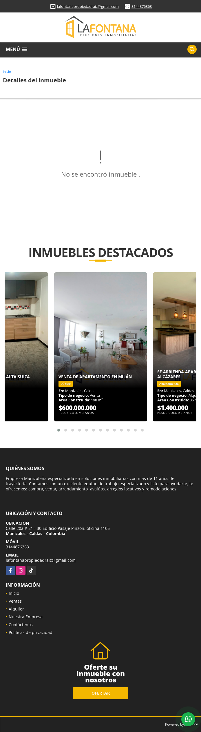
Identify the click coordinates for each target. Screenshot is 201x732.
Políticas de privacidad (30, 632)
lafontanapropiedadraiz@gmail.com (88, 6)
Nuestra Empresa (26, 616)
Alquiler (16, 609)
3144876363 (141, 6)
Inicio (7, 71)
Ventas (15, 601)
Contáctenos (21, 624)
